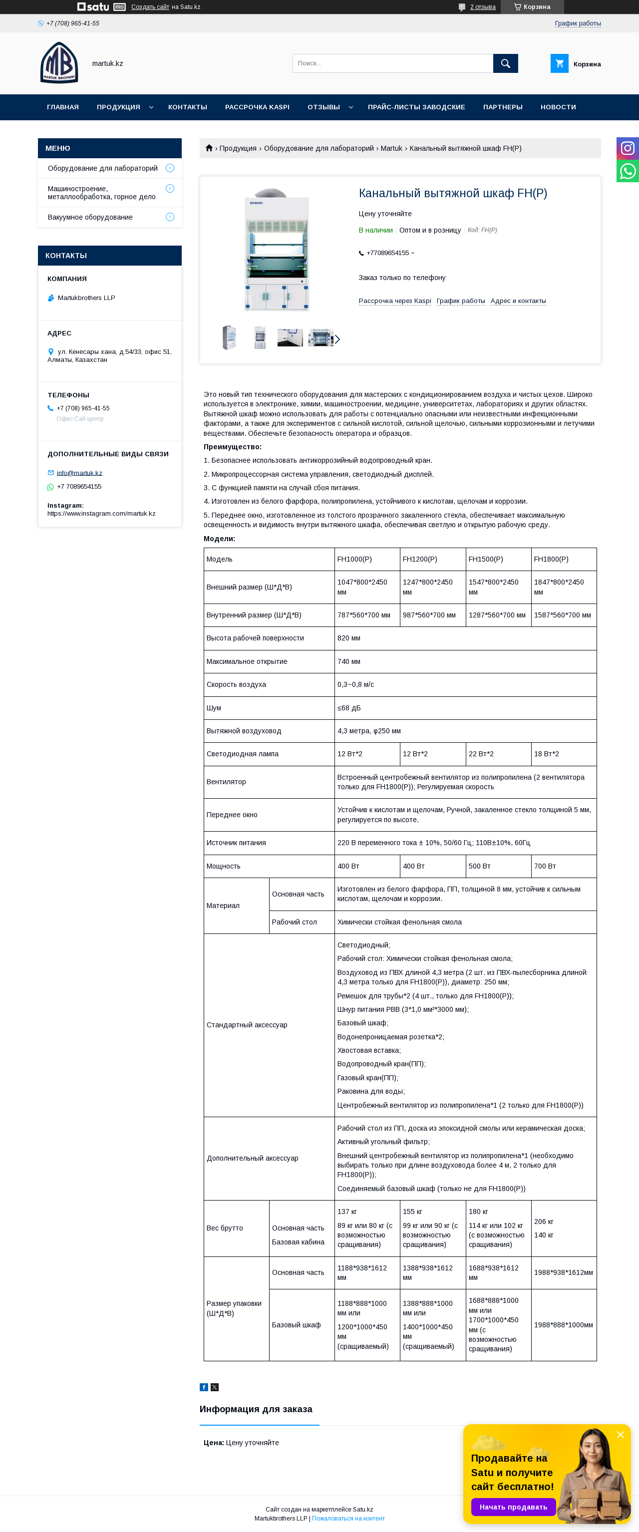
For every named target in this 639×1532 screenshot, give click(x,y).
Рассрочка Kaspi (257, 107)
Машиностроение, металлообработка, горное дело (102, 193)
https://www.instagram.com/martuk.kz (101, 513)
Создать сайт (150, 6)
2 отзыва (483, 6)
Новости (558, 107)
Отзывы (324, 107)
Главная (63, 107)
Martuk (391, 148)
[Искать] (505, 63)
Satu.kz (363, 1509)
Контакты (187, 107)
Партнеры (503, 107)
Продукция (118, 107)
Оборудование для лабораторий (319, 148)
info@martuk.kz (79, 472)
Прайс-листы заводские (416, 107)
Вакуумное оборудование (90, 217)
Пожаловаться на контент (348, 1518)
